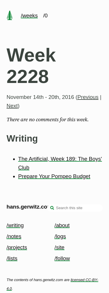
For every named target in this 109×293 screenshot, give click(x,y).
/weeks (29, 15)
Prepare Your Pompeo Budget (54, 176)
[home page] (9, 16)
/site (60, 247)
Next (12, 106)
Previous (88, 97)
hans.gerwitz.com (29, 207)
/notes (14, 236)
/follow (62, 258)
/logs (60, 236)
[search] (52, 208)
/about (62, 225)
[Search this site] (75, 208)
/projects (17, 247)
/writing (15, 225)
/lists (12, 258)
